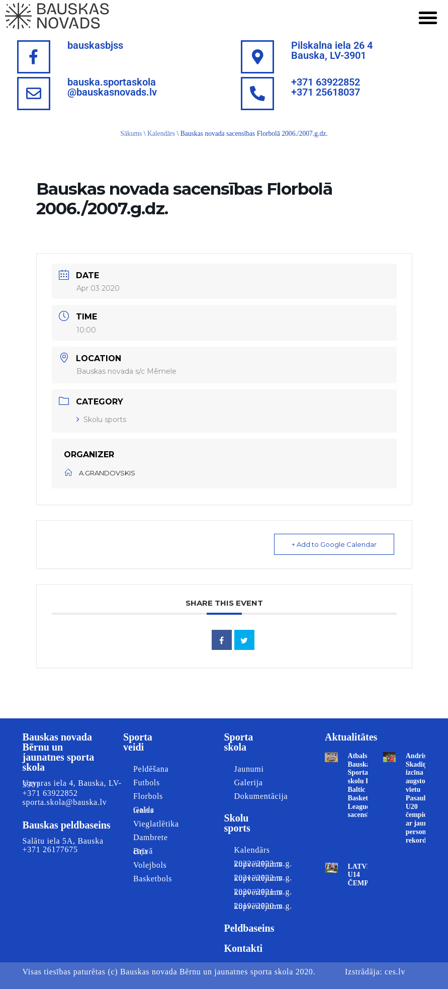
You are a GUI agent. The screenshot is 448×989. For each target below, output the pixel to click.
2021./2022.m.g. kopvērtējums (254, 877)
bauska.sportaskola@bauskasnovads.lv (112, 87)
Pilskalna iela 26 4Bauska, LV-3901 (332, 50)
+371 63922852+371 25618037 (325, 87)
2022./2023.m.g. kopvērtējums (254, 863)
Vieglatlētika (153, 823)
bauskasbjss (95, 45)
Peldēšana (150, 769)
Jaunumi (248, 769)
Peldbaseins (249, 928)
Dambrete (150, 837)
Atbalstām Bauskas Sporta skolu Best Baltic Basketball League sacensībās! (365, 785)
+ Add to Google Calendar (334, 544)
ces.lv (395, 971)
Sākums (131, 133)
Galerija (248, 782)
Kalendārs (161, 133)
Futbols (146, 782)
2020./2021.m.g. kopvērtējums (254, 891)
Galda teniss (143, 809)
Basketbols (152, 878)
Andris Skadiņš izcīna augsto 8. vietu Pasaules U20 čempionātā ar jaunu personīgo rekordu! (423, 798)
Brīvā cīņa (143, 851)
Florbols (148, 796)
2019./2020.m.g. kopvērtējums (254, 906)
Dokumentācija (254, 796)
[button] (428, 18)
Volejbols (149, 865)
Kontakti (243, 948)
